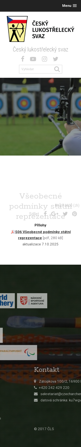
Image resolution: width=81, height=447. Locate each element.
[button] (69, 5)
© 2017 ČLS (54, 429)
